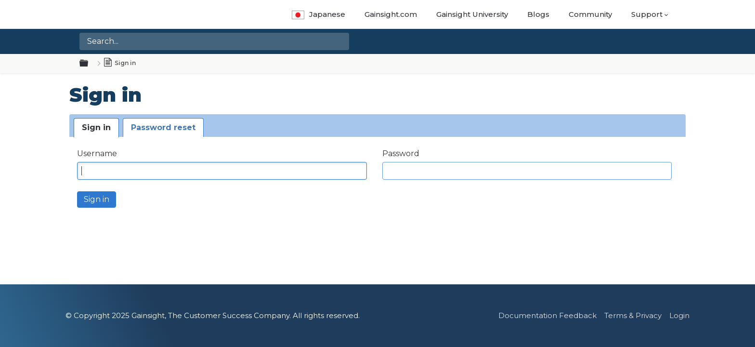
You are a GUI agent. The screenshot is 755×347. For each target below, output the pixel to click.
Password (400, 153)
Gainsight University (472, 14)
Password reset (163, 127)
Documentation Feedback (547, 315)
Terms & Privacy (633, 315)
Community (590, 14)
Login (679, 315)
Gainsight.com (390, 14)
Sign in (96, 127)
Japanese (318, 14)
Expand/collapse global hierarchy (89, 63)
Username (97, 153)
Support (647, 14)
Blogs (538, 14)
